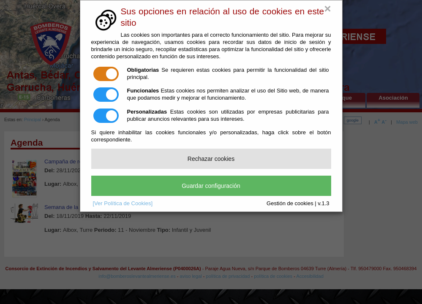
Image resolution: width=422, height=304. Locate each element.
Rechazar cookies (211, 158)
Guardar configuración (211, 185)
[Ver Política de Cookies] (123, 203)
